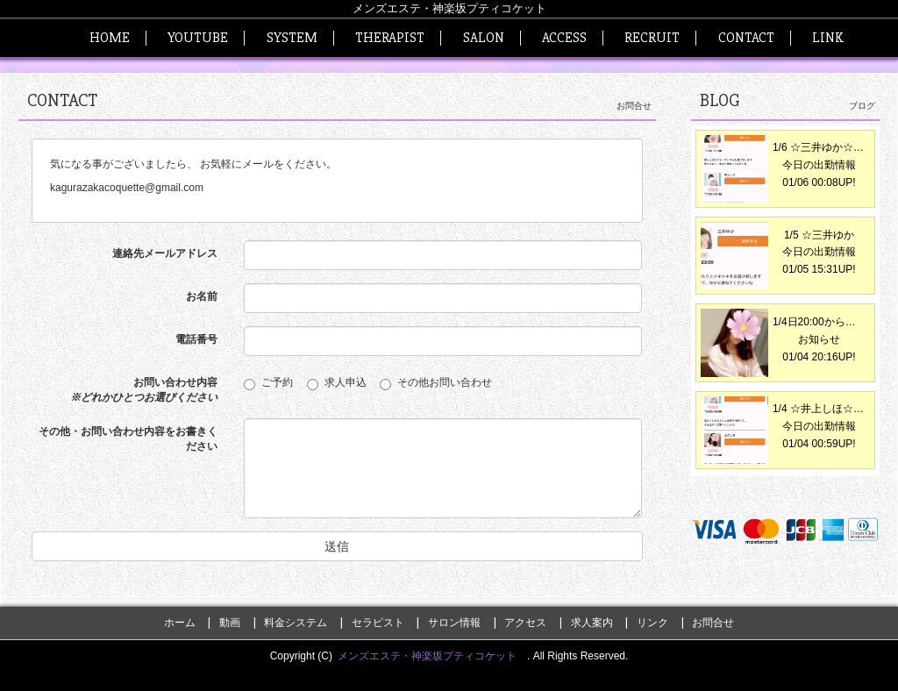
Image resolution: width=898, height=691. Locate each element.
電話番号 (196, 339)
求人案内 (592, 622)
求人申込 (342, 383)
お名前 (201, 296)
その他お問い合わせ (436, 383)
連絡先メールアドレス (164, 253)
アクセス (525, 622)
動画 (229, 622)
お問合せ (713, 622)
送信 (336, 546)
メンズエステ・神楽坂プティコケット (432, 656)
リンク (652, 622)
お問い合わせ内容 (143, 389)
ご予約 (273, 383)
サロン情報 (454, 622)
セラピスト (378, 622)
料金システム (295, 622)
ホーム (180, 622)
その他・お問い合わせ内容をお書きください (128, 438)
